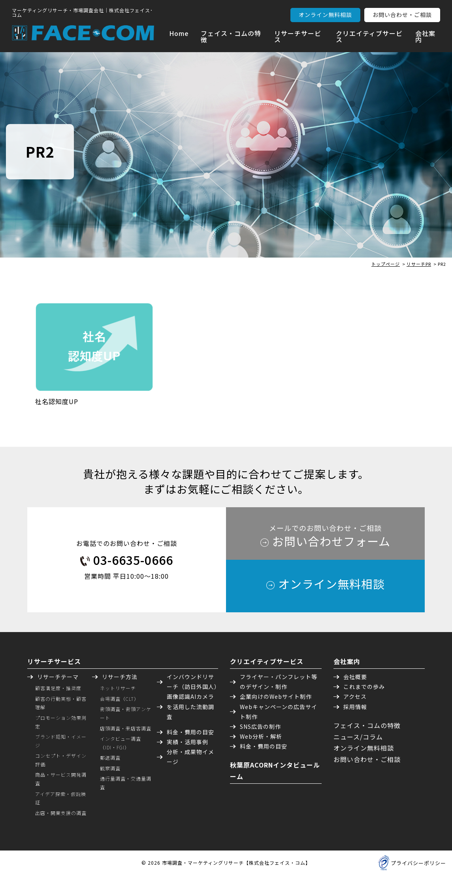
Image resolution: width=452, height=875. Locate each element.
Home (179, 33)
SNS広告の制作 (260, 726)
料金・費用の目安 (190, 732)
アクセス (355, 696)
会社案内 (425, 36)
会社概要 (355, 677)
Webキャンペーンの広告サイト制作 (278, 712)
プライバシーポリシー (418, 863)
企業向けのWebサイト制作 (276, 696)
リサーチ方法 (119, 677)
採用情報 (355, 707)
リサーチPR (419, 264)
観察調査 (110, 768)
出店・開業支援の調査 (61, 812)
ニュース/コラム (358, 736)
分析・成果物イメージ (190, 757)
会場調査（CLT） (119, 698)
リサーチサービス (297, 36)
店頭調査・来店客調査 (125, 728)
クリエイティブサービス (369, 36)
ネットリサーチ (118, 688)
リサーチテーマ (58, 677)
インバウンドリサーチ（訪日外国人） (192, 682)
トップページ (385, 264)
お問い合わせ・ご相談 (402, 15)
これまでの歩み (364, 687)
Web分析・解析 (261, 736)
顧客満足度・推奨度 (58, 688)
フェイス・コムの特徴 (231, 36)
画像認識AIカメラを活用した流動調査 (190, 706)
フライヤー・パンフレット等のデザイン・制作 (278, 682)
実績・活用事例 (187, 742)
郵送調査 (110, 757)
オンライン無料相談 (325, 15)
